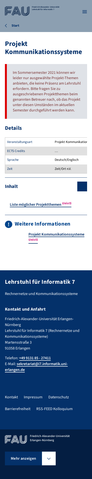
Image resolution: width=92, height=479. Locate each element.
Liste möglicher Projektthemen (40, 204)
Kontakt (11, 397)
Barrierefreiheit (17, 409)
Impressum (33, 397)
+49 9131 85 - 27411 (35, 358)
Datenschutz (58, 397)
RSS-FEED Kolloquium (54, 409)
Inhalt (11, 186)
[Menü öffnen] (84, 11)
